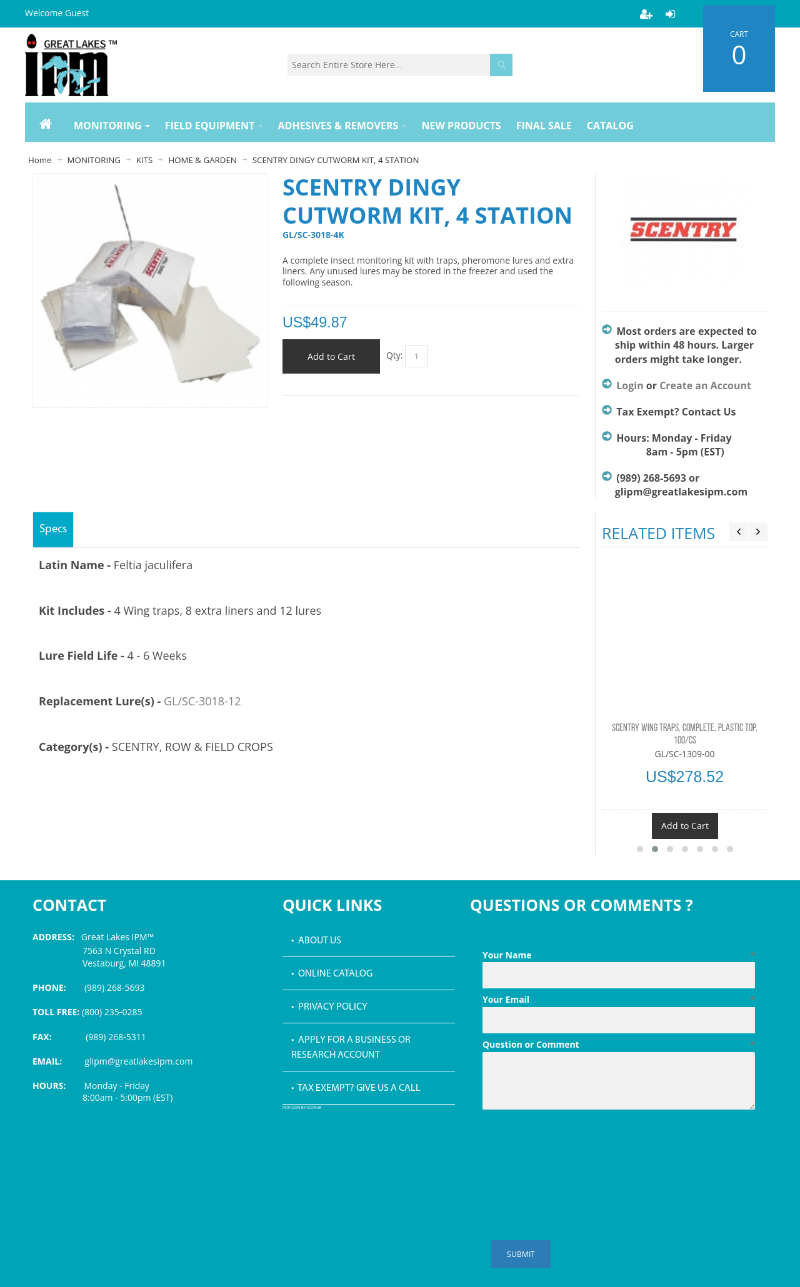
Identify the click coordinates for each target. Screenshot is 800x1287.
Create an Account (705, 385)
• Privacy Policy (329, 1007)
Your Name (618, 955)
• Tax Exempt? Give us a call (356, 1088)
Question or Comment (618, 1044)
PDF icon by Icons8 (301, 1108)
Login (629, 385)
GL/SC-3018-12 (202, 700)
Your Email (618, 999)
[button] (640, 849)
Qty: (394, 355)
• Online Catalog (331, 974)
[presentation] (577, 1145)
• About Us (316, 941)
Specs (53, 529)
